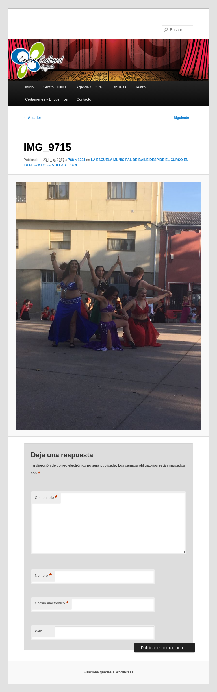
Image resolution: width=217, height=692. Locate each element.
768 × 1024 (76, 160)
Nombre (43, 576)
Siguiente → (183, 118)
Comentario (46, 498)
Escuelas (119, 87)
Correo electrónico (51, 603)
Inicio (29, 87)
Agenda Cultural (89, 87)
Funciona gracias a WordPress (108, 672)
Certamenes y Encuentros (46, 99)
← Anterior (32, 118)
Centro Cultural (55, 87)
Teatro (140, 87)
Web (38, 631)
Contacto (84, 99)
